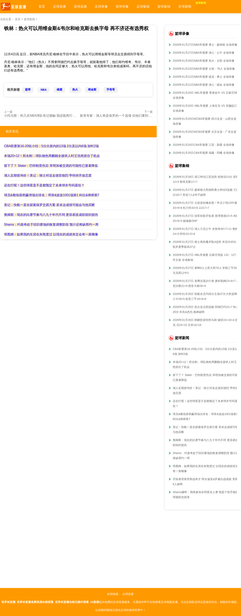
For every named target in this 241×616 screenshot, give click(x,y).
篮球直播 (80, 6)
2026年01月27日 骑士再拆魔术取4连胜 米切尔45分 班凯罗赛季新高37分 (206, 244)
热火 (75, 89)
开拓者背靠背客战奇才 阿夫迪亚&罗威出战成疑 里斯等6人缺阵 (207, 481)
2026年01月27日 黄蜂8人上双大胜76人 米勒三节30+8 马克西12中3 (206, 270)
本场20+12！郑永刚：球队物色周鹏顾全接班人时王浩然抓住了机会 (52, 156)
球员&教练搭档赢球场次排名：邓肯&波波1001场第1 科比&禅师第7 (51, 195)
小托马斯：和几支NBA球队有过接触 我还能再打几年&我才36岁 (49, 115)
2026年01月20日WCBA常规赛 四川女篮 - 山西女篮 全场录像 (206, 121)
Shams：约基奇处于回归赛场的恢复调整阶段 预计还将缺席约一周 (51, 224)
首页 (42, 6)
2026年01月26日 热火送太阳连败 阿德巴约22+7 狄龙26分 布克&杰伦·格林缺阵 (206, 309)
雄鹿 (59, 89)
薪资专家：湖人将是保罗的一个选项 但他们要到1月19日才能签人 (126, 115)
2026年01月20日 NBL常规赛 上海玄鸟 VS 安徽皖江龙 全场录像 (206, 108)
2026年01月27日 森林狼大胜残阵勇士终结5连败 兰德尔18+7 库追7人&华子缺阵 (206, 192)
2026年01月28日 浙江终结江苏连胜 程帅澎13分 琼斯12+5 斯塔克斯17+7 (206, 179)
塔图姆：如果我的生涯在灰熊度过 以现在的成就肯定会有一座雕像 (51, 234)
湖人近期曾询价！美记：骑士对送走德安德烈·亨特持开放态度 (48, 175)
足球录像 (101, 6)
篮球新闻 (205, 6)
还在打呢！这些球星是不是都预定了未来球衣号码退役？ (44, 185)
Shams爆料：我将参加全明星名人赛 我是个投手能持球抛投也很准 (205, 494)
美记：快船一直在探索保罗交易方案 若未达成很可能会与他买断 (49, 205)
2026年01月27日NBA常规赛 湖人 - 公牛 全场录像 (203, 52)
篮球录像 (122, 6)
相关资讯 (12, 131)
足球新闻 (184, 6)
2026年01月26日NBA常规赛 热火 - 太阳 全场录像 (203, 60)
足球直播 (59, 6)
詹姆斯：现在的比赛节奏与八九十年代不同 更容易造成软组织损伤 (51, 214)
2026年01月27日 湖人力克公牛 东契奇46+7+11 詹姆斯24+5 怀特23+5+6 (207, 231)
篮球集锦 (163, 6)
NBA (44, 89)
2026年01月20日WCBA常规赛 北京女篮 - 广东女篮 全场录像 (206, 134)
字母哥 (110, 89)
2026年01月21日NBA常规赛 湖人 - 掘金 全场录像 (203, 84)
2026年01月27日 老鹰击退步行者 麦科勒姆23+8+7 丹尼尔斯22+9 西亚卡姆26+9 (206, 283)
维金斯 (92, 89)
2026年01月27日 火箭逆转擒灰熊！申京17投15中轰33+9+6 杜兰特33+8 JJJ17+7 (205, 205)
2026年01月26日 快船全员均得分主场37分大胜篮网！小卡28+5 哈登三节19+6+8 (206, 296)
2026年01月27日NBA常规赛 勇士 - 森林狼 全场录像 (205, 44)
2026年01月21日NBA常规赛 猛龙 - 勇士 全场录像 (203, 76)
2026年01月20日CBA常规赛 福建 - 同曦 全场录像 (203, 152)
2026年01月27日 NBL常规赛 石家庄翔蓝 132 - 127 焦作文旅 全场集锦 (206, 257)
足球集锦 (143, 6)
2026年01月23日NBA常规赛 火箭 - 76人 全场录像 (204, 68)
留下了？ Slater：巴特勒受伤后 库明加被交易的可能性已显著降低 (51, 165)
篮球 (28, 89)
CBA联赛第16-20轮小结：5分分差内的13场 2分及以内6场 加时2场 (51, 146)
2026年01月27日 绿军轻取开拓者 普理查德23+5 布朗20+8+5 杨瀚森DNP (206, 218)
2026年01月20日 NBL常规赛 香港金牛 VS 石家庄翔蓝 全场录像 (206, 95)
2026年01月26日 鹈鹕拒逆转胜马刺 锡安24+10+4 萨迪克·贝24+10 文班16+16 (207, 322)
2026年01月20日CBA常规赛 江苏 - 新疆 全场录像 (203, 144)
